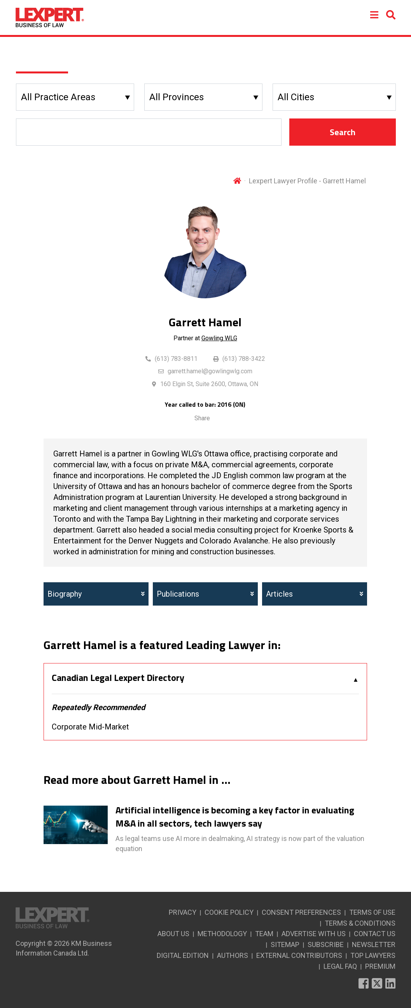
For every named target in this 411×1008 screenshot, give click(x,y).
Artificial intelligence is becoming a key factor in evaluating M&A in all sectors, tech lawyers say (234, 817)
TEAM (264, 934)
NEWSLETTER (373, 944)
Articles (314, 594)
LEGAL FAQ (340, 966)
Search (342, 132)
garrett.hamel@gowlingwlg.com (210, 371)
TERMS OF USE (372, 912)
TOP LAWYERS (372, 955)
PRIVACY (182, 912)
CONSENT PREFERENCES (301, 912)
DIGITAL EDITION (183, 955)
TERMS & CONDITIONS (360, 923)
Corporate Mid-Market (90, 726)
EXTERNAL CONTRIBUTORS (299, 955)
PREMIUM (380, 966)
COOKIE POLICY (229, 912)
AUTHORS (232, 955)
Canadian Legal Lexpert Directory (118, 677)
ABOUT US (173, 934)
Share (202, 418)
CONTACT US (374, 934)
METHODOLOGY (222, 934)
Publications (205, 594)
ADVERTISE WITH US (314, 934)
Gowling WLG (219, 338)
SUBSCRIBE (326, 944)
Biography (96, 594)
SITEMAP (285, 944)
